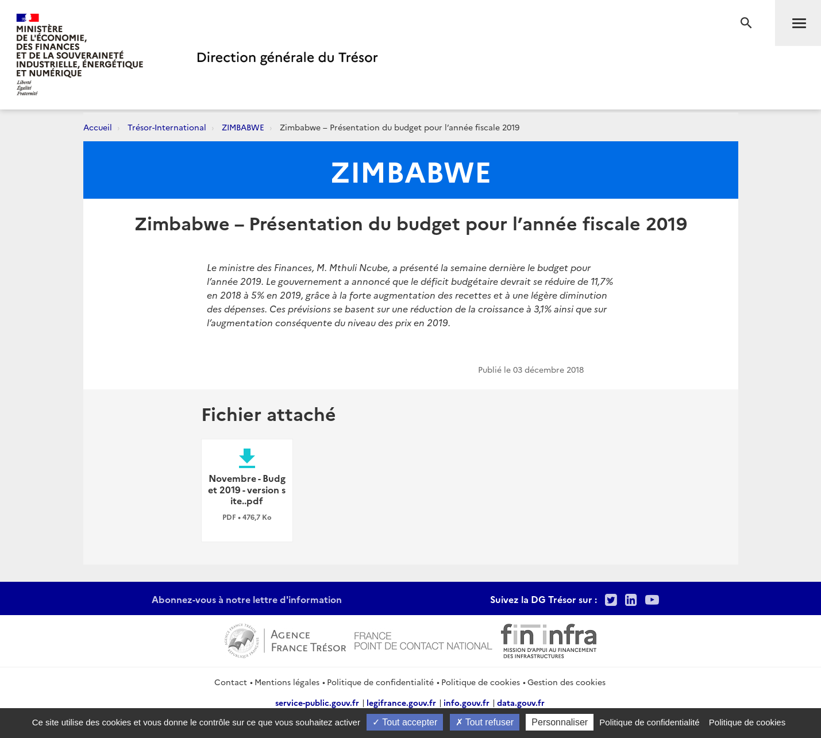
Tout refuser (485, 722)
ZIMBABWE (243, 127)
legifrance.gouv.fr (401, 702)
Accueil (97, 127)
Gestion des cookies (566, 681)
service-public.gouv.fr (317, 702)
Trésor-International (167, 127)
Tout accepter (404, 722)
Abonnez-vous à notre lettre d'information (247, 599)
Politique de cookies (480, 681)
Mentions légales (287, 681)
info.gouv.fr (466, 702)
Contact (230, 681)
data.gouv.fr (521, 702)
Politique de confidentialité (380, 681)
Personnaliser (559, 722)
